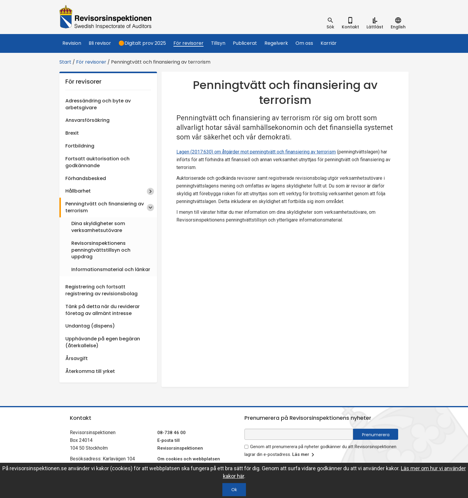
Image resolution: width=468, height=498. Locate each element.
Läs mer (304, 454)
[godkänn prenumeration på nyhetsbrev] (246, 447)
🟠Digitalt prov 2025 (142, 43)
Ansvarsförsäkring (87, 120)
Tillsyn (218, 43)
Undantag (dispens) (90, 325)
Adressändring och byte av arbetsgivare (98, 104)
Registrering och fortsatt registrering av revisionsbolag (101, 290)
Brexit (72, 133)
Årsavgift (76, 358)
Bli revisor (100, 43)
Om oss (304, 43)
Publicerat (245, 43)
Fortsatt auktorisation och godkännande (97, 162)
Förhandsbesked (85, 178)
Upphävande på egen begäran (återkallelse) (102, 342)
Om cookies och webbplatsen (188, 459)
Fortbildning (79, 145)
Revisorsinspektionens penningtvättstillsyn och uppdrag (100, 250)
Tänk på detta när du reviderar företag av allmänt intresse (102, 310)
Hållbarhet (78, 190)
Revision (71, 43)
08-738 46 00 (171, 432)
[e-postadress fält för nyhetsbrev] (298, 434)
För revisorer (188, 43)
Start (65, 62)
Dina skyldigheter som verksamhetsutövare (98, 227)
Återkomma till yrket (90, 371)
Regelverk (276, 43)
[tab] (330, 23)
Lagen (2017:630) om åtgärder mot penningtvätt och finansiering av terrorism (256, 152)
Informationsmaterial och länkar (110, 269)
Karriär (329, 43)
